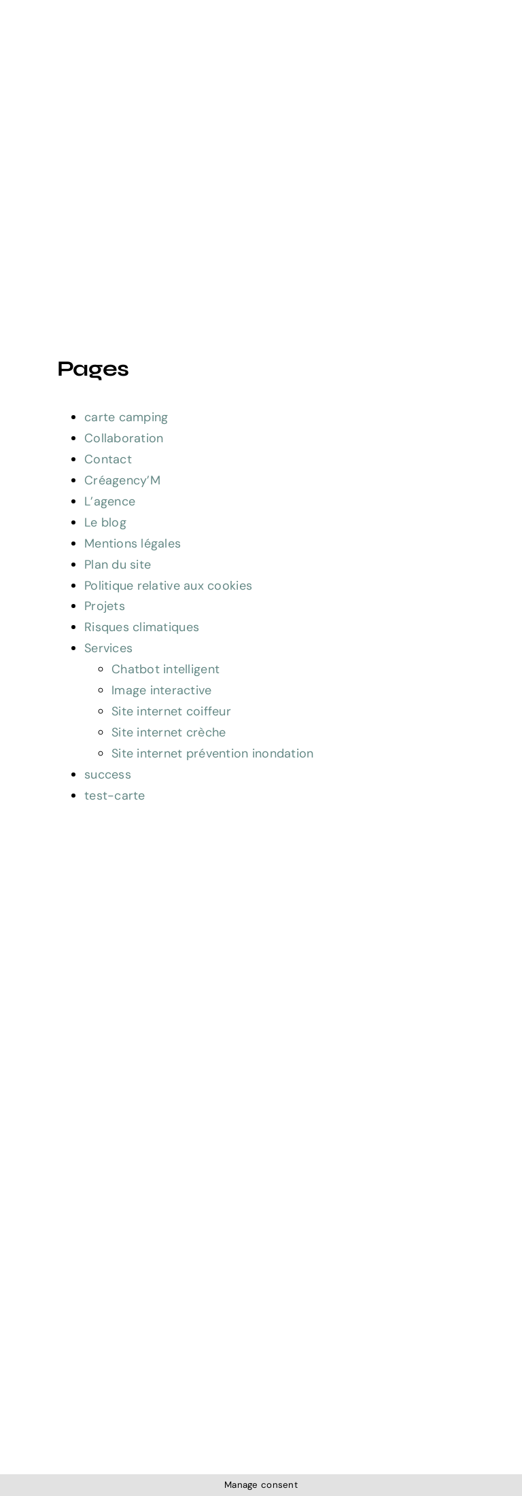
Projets (104, 606)
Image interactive (161, 690)
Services (108, 648)
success (107, 774)
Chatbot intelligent (165, 669)
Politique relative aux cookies (168, 585)
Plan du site (117, 564)
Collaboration (124, 438)
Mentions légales (132, 543)
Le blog (105, 522)
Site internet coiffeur (171, 711)
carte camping (126, 417)
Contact (108, 459)
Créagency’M (122, 480)
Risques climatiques (141, 627)
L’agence (109, 501)
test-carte (114, 795)
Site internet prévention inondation (212, 753)
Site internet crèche (168, 732)
